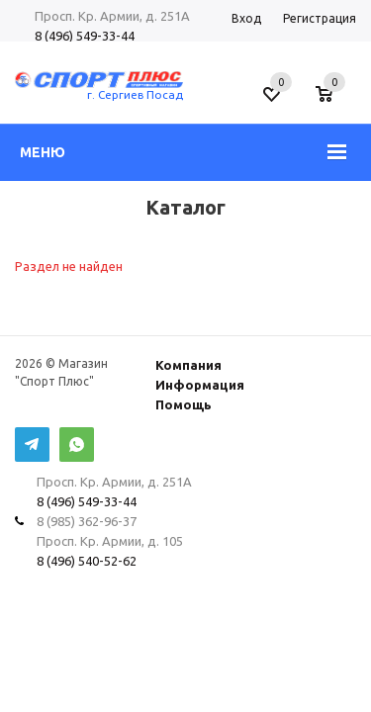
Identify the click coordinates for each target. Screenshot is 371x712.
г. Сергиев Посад (135, 94)
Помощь (183, 404)
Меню (42, 152)
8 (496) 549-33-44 (85, 36)
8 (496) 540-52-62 (87, 561)
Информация (199, 385)
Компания (188, 365)
